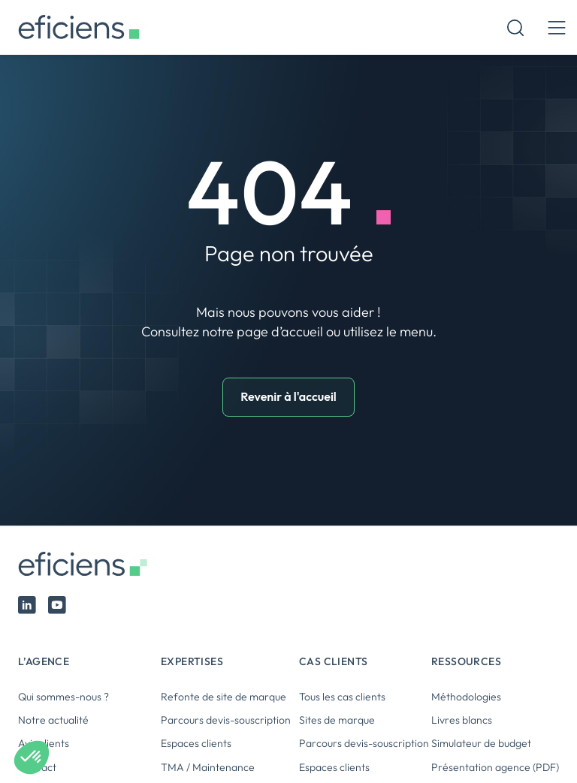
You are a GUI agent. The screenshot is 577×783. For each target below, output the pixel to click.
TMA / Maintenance (208, 767)
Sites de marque (337, 720)
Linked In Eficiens (27, 605)
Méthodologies (466, 696)
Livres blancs (461, 720)
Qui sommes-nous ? (63, 696)
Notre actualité (53, 720)
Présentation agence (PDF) (495, 767)
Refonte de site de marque (223, 696)
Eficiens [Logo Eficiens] (86, 564)
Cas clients (333, 661)
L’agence (43, 661)
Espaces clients (196, 743)
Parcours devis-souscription (226, 720)
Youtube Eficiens (57, 605)
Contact (37, 767)
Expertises (192, 661)
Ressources (466, 661)
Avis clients (43, 743)
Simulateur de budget (481, 743)
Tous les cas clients (342, 696)
